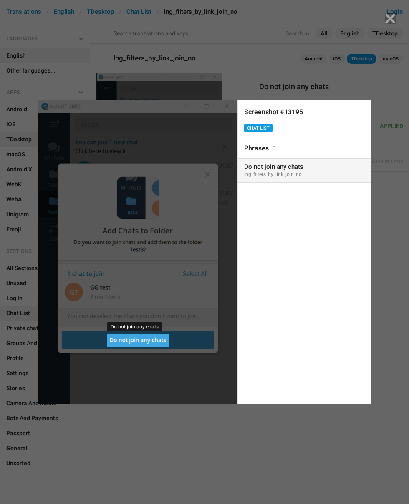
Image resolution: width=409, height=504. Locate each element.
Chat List (258, 128)
